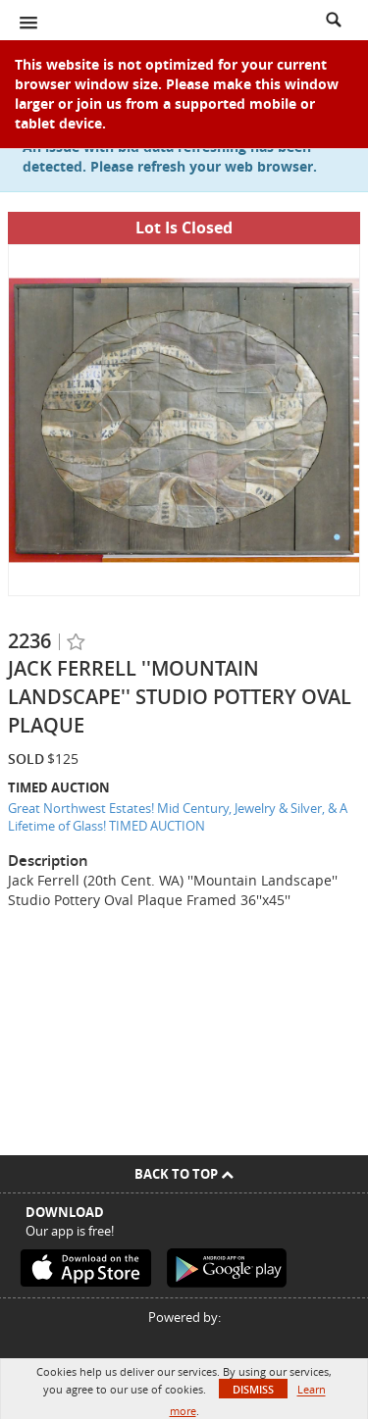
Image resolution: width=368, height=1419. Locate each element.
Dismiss (253, 1389)
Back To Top (184, 1174)
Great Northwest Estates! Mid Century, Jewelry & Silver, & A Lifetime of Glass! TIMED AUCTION (177, 817)
